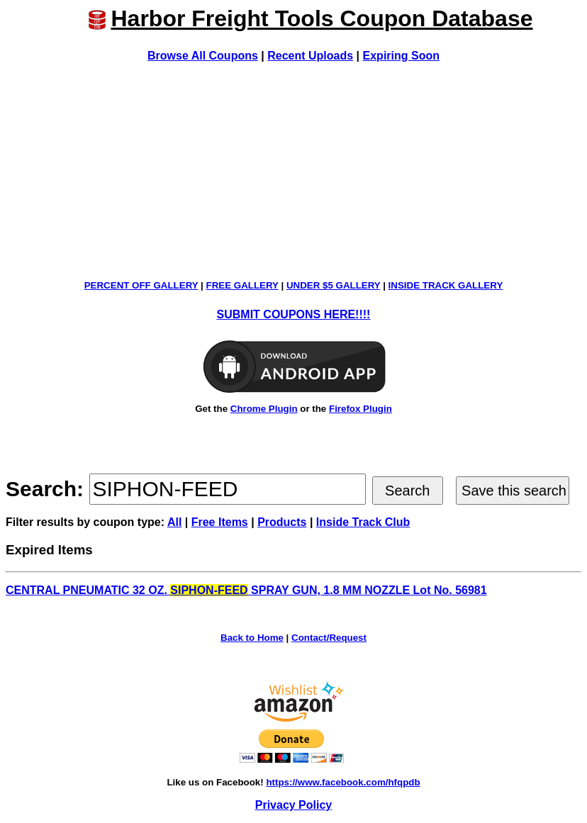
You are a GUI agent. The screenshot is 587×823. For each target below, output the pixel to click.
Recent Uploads (310, 56)
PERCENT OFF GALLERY (141, 285)
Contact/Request (329, 637)
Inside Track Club (363, 522)
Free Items (219, 522)
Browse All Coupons (202, 56)
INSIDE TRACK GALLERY (445, 285)
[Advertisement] (293, 171)
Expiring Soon (401, 56)
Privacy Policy (293, 805)
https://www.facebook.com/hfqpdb (343, 782)
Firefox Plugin (360, 408)
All (174, 522)
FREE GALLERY (242, 285)
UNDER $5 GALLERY (333, 285)
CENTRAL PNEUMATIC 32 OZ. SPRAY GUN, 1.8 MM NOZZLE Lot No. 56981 (246, 590)
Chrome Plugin (264, 408)
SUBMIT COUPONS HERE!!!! (294, 314)
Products (281, 522)
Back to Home (252, 637)
